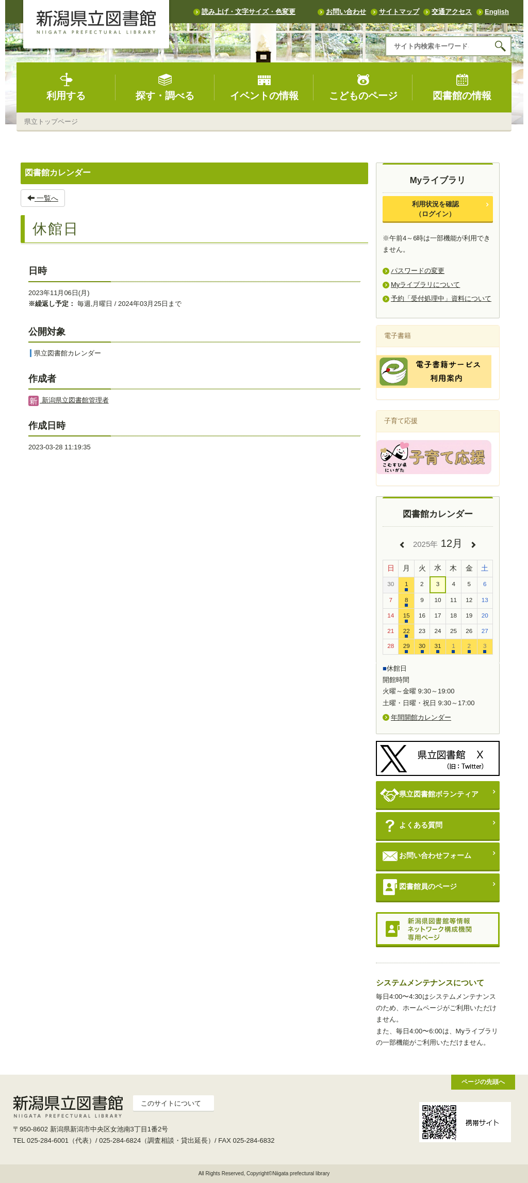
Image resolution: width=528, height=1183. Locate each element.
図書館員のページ (418, 887)
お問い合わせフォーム (425, 856)
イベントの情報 (264, 87)
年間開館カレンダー (421, 717)
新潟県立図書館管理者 (68, 400)
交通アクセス (452, 11)
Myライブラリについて (425, 284)
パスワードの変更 (417, 270)
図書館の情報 (462, 87)
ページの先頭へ (483, 1081)
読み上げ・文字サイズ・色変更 (248, 11)
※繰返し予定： (51, 303)
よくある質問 (411, 825)
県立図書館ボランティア (429, 794)
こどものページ (363, 87)
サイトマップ (399, 11)
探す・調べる (165, 87)
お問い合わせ (346, 11)
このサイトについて (171, 1103)
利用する (66, 87)
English (497, 11)
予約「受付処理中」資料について (441, 298)
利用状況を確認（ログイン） (435, 208)
